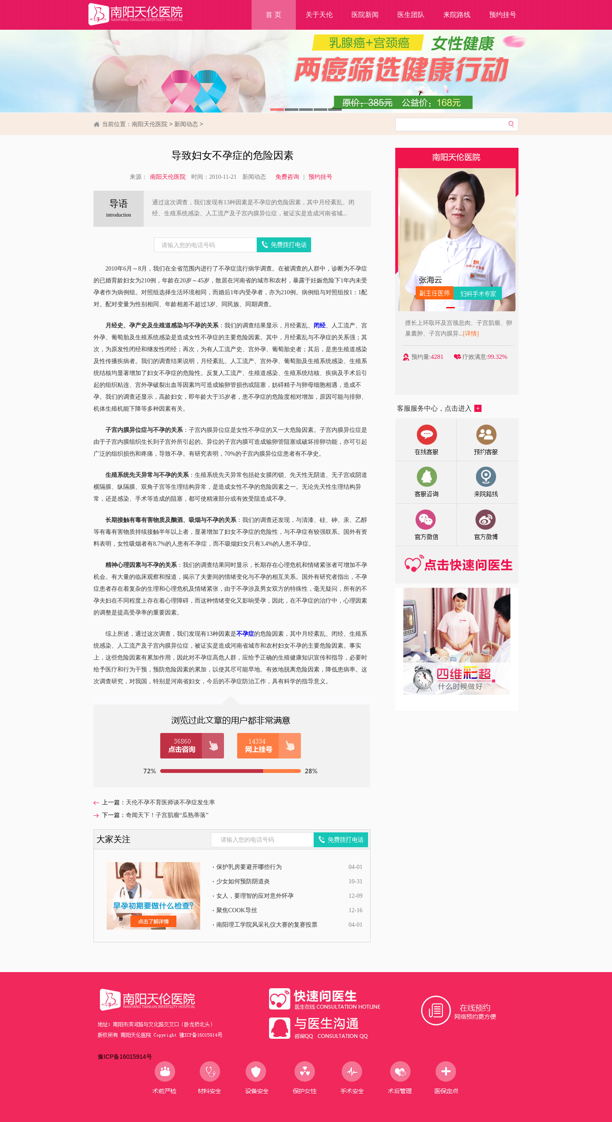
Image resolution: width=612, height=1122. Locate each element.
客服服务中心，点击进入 (439, 408)
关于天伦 (319, 14)
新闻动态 (186, 124)
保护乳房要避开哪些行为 (249, 867)
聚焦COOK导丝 (236, 910)
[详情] (488, 333)
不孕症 (245, 634)
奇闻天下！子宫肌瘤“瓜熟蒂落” (167, 815)
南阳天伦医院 (149, 124)
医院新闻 (365, 14)
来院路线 (456, 14)
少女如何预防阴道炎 (243, 881)
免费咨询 (287, 177)
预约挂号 (502, 14)
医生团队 (411, 14)
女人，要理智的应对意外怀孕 (255, 896)
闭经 (320, 325)
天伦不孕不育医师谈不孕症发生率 (170, 802)
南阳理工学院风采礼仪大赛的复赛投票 (266, 925)
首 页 (273, 14)
